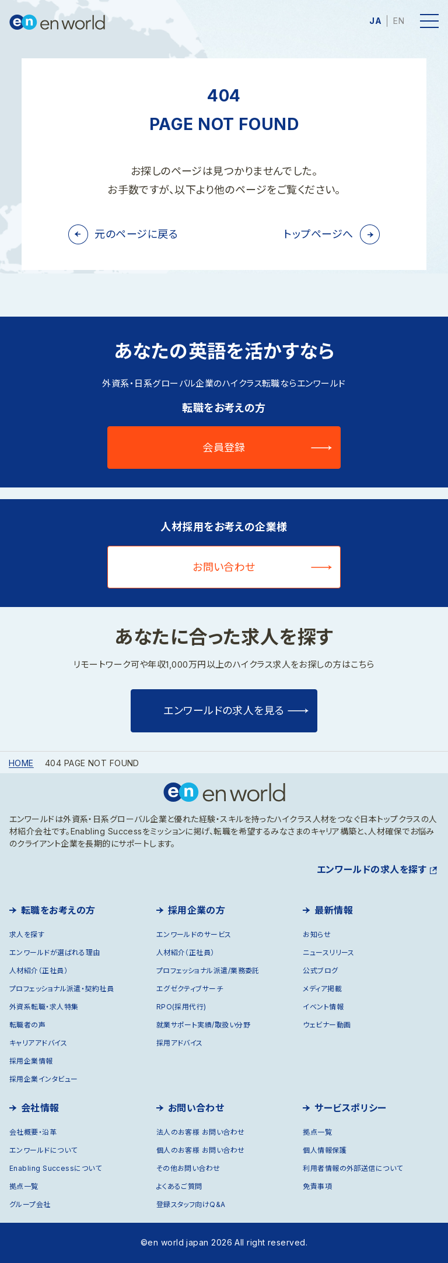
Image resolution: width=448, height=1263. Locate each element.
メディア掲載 (322, 988)
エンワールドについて (43, 1150)
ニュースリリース (329, 952)
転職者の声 (27, 1024)
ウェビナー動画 (327, 1024)
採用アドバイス (179, 1043)
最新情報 (333, 910)
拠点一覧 (23, 1186)
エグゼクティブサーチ (189, 988)
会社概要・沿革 (33, 1132)
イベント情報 (323, 1006)
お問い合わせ (224, 567)
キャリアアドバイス (38, 1043)
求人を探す (26, 934)
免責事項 (317, 1186)
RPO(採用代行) (181, 1006)
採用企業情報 (31, 1061)
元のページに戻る (136, 234)
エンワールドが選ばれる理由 (54, 952)
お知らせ (317, 934)
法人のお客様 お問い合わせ (200, 1132)
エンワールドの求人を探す (371, 869)
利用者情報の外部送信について (352, 1168)
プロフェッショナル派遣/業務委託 (208, 970)
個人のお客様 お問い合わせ (200, 1150)
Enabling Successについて (55, 1168)
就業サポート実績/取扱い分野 (203, 1024)
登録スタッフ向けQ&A (191, 1204)
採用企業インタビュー (43, 1079)
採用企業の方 (197, 910)
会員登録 (224, 447)
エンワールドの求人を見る (223, 710)
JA (375, 21)
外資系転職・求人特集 (44, 1006)
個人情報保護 (324, 1150)
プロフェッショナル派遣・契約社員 (61, 988)
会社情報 (40, 1108)
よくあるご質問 (179, 1186)
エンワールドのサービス (194, 934)
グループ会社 (30, 1204)
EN (398, 21)
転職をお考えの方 (58, 910)
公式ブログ (320, 970)
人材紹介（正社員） (38, 970)
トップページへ (318, 234)
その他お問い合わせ (188, 1168)
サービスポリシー (350, 1108)
